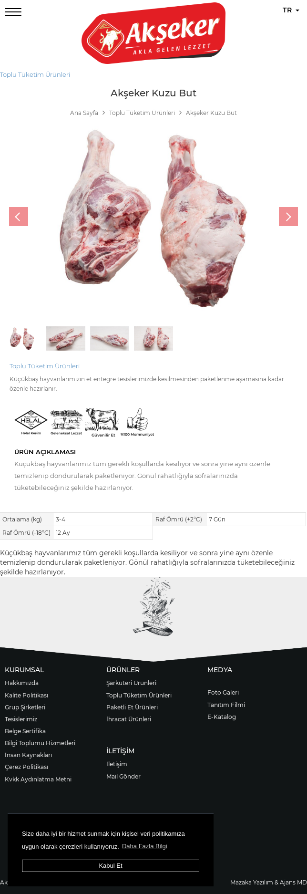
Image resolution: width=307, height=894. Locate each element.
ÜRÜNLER (123, 669)
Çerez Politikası (26, 766)
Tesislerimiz (21, 719)
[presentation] (18, 216)
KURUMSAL (24, 669)
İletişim (116, 764)
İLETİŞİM (120, 751)
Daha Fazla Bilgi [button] (144, 846)
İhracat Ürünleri (128, 719)
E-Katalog (221, 716)
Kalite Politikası (26, 695)
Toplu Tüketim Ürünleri (35, 74)
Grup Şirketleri (25, 707)
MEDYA (219, 669)
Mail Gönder (123, 776)
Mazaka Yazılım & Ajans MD (268, 882)
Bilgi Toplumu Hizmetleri (40, 743)
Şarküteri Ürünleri (131, 682)
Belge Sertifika (25, 731)
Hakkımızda (22, 682)
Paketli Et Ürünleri (132, 707)
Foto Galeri (223, 692)
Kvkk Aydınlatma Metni (38, 779)
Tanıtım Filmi (226, 704)
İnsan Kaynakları (28, 755)
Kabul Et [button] (110, 865)
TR (291, 10)
